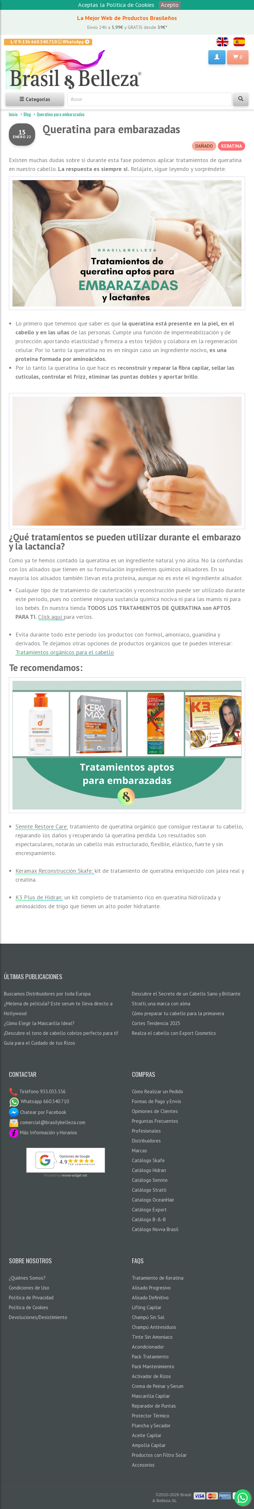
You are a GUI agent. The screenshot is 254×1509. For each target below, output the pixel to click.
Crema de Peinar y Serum (157, 1386)
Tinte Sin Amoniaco (152, 1337)
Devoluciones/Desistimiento (38, 1317)
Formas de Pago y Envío (156, 1101)
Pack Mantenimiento (153, 1366)
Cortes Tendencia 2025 (156, 1023)
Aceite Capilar (146, 1435)
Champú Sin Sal (148, 1317)
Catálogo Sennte (150, 1180)
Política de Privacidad (31, 1297)
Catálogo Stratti (149, 1190)
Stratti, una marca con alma (161, 1003)
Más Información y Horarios (43, 1132)
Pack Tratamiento (150, 1356)
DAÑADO (204, 146)
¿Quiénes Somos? (27, 1278)
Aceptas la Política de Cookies (116, 5)
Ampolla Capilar (149, 1445)
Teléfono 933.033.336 (42, 1091)
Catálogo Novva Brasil (155, 1229)
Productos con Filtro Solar (159, 1455)
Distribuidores (146, 1141)
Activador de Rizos (151, 1376)
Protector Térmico (150, 1416)
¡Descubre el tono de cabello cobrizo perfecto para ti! (61, 1033)
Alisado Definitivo (150, 1297)
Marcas (139, 1150)
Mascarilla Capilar (151, 1396)
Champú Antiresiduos (154, 1327)
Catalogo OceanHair (153, 1200)
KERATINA (231, 146)
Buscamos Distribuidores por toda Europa (47, 994)
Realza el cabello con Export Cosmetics (174, 1033)
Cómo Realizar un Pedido (157, 1091)
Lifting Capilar (146, 1307)
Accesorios (143, 1465)
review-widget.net (74, 1175)
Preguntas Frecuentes (155, 1121)
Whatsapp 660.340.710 (39, 1101)
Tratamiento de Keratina (157, 1278)
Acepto (170, 5)
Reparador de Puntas (154, 1406)
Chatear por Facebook (37, 1112)
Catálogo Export (149, 1209)
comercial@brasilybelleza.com (47, 1122)
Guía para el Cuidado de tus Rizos (39, 1043)
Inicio (13, 114)
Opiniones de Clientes (155, 1111)
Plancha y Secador (151, 1425)
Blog (27, 114)
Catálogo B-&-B (149, 1219)
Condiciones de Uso (29, 1288)
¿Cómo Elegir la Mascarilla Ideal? (39, 1023)
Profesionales (146, 1131)
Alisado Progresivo (151, 1288)
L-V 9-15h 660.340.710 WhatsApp (50, 42)
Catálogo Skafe (148, 1160)
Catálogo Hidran (149, 1170)
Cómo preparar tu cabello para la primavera (178, 1013)
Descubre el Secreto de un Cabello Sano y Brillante (186, 994)
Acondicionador (148, 1347)
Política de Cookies (28, 1307)
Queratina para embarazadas (111, 129)
